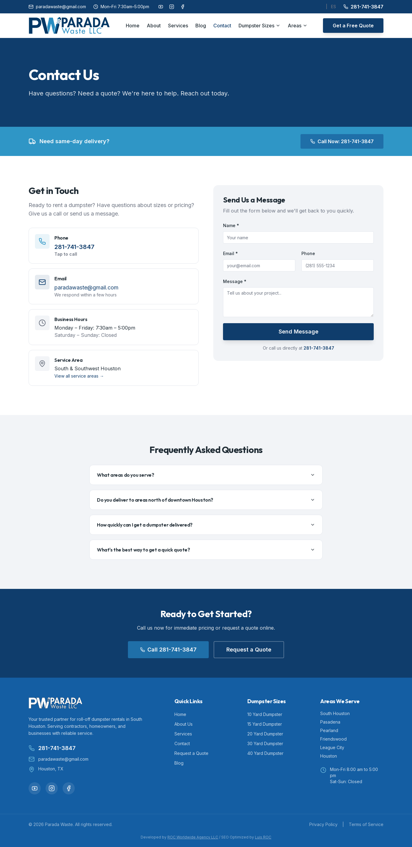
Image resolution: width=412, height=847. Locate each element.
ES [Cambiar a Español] (333, 6)
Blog (200, 25)
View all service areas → (79, 376)
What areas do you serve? (206, 475)
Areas (297, 25)
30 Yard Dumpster (265, 743)
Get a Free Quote (353, 25)
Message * (234, 281)
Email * (230, 253)
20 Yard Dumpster (265, 733)
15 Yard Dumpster (264, 724)
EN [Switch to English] (319, 6)
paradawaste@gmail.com (57, 6)
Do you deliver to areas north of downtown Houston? (206, 500)
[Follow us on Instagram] (171, 6)
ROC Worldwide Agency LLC (192, 837)
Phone (308, 253)
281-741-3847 (363, 7)
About (154, 25)
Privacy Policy (323, 824)
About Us (183, 724)
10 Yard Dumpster (264, 714)
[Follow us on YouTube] (160, 6)
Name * (231, 225)
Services (178, 25)
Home (132, 25)
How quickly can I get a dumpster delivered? (206, 525)
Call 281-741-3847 (168, 649)
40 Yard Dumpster (265, 753)
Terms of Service (366, 824)
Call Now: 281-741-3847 (342, 141)
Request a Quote (248, 649)
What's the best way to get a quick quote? (206, 550)
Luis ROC (263, 837)
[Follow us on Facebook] (182, 6)
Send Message (298, 331)
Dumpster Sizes (259, 25)
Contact (222, 25)
